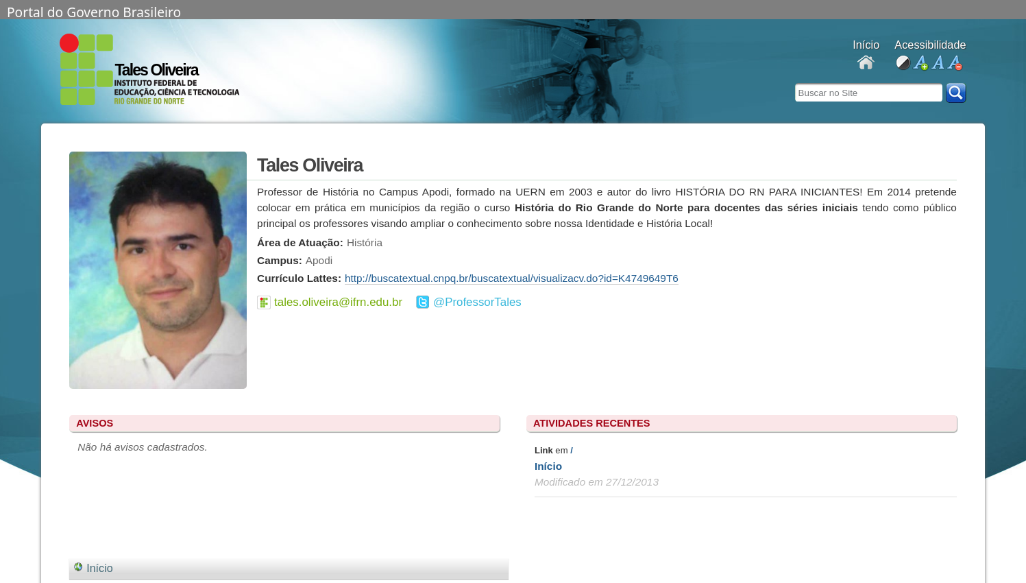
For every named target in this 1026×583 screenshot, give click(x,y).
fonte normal (937, 63)
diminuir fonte (954, 63)
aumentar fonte (920, 63)
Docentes (866, 63)
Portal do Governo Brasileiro (94, 11)
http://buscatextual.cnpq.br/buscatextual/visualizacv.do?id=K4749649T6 (512, 278)
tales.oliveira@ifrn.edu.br (338, 302)
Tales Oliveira (155, 70)
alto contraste (903, 63)
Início (548, 466)
